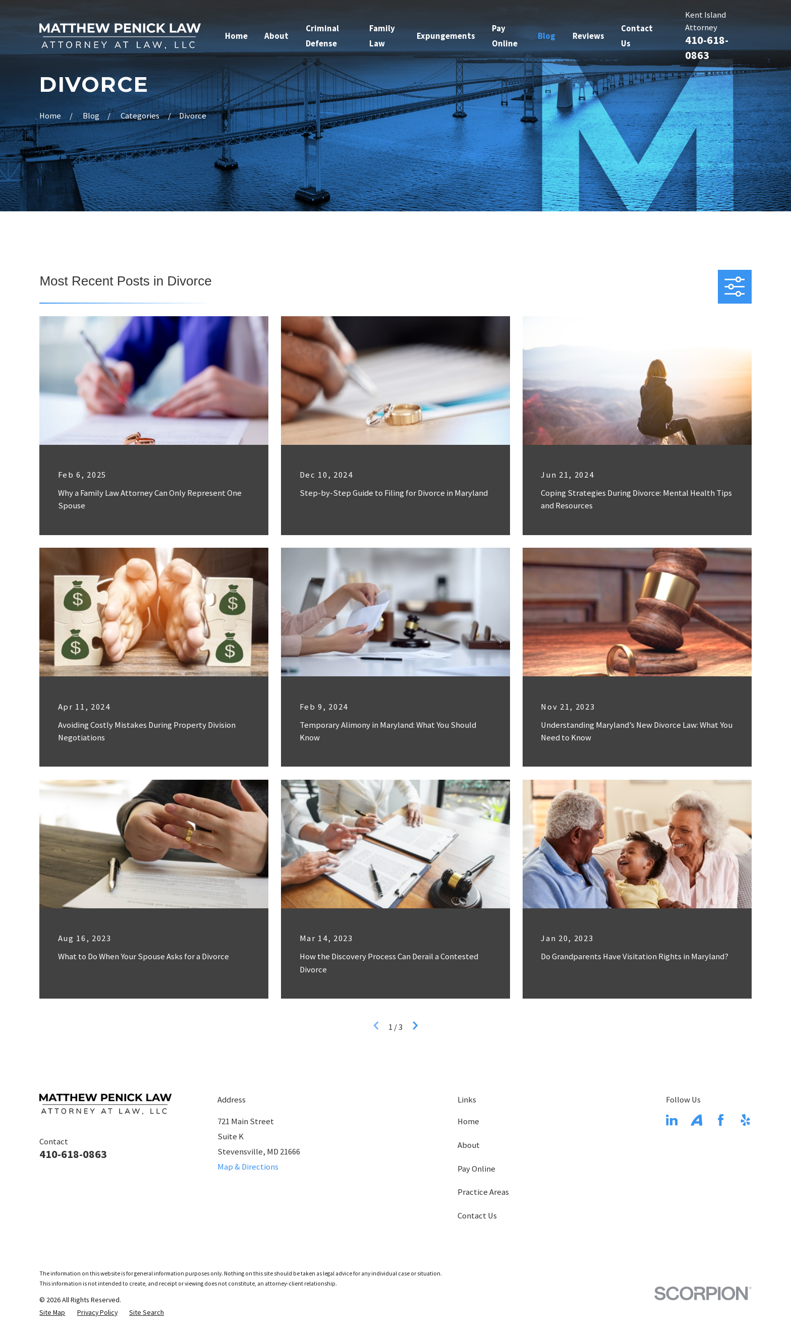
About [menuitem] (276, 36)
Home (468, 1121)
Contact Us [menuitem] (637, 36)
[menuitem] (52, 1312)
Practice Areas (483, 1192)
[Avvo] (696, 1120)
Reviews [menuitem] (588, 36)
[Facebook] (720, 1120)
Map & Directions (247, 1167)
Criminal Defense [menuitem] (322, 36)
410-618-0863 (73, 1154)
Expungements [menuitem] (446, 36)
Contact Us (477, 1215)
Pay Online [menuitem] (505, 36)
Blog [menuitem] (546, 36)
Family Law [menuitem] (382, 36)
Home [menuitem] (236, 36)
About (469, 1145)
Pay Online (476, 1169)
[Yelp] (745, 1120)
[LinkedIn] (671, 1120)
